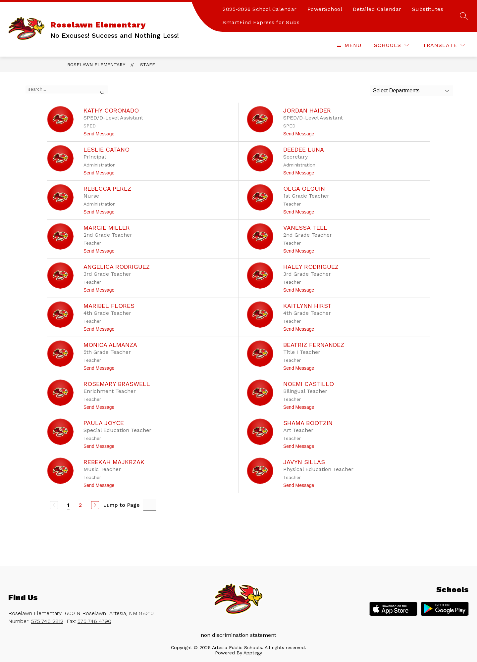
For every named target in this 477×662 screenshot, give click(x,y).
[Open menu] (348, 45)
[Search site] (464, 16)
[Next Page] (95, 505)
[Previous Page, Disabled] (54, 505)
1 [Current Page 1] (68, 505)
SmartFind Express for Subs (261, 22)
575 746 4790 (94, 621)
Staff (147, 64)
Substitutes (428, 9)
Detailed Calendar (377, 9)
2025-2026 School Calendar (260, 9)
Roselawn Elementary (96, 64)
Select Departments (396, 90)
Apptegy (252, 652)
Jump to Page (122, 505)
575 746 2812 (47, 621)
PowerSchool (325, 9)
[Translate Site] (443, 45)
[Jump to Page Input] (149, 505)
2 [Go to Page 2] (80, 505)
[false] (67, 89)
